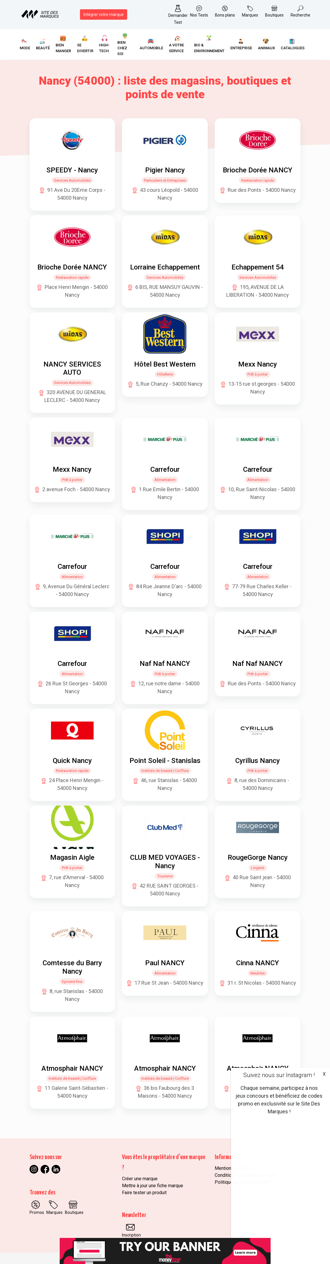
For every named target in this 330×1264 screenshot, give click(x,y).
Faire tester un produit (144, 1192)
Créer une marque (140, 1178)
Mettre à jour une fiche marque (152, 1185)
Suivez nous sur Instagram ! (279, 1075)
